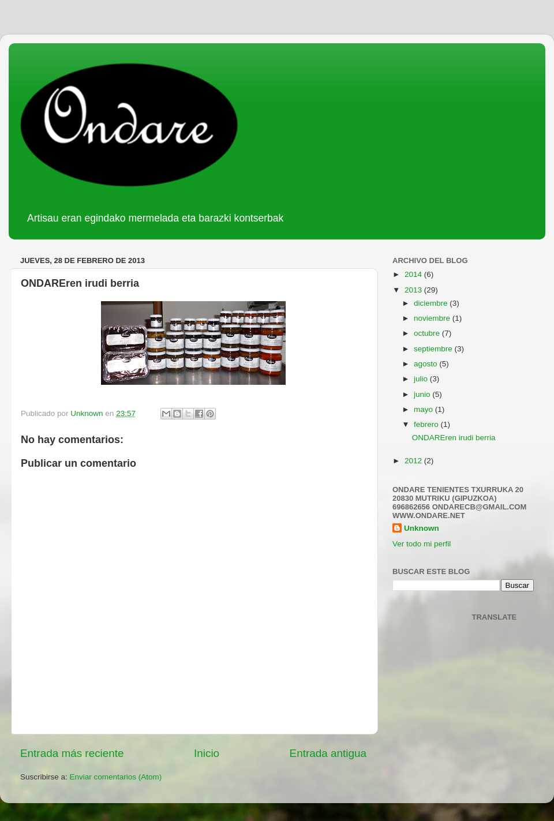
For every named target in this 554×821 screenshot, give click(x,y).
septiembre (434, 348)
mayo (424, 409)
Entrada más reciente (72, 753)
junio (423, 394)
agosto (426, 363)
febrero (427, 424)
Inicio (206, 753)
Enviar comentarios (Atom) (116, 777)
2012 (414, 460)
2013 (414, 290)
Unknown (421, 528)
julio (422, 378)
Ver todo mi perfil (421, 543)
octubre (428, 333)
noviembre (433, 318)
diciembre (432, 303)
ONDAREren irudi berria (454, 437)
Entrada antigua (328, 753)
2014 (414, 274)
